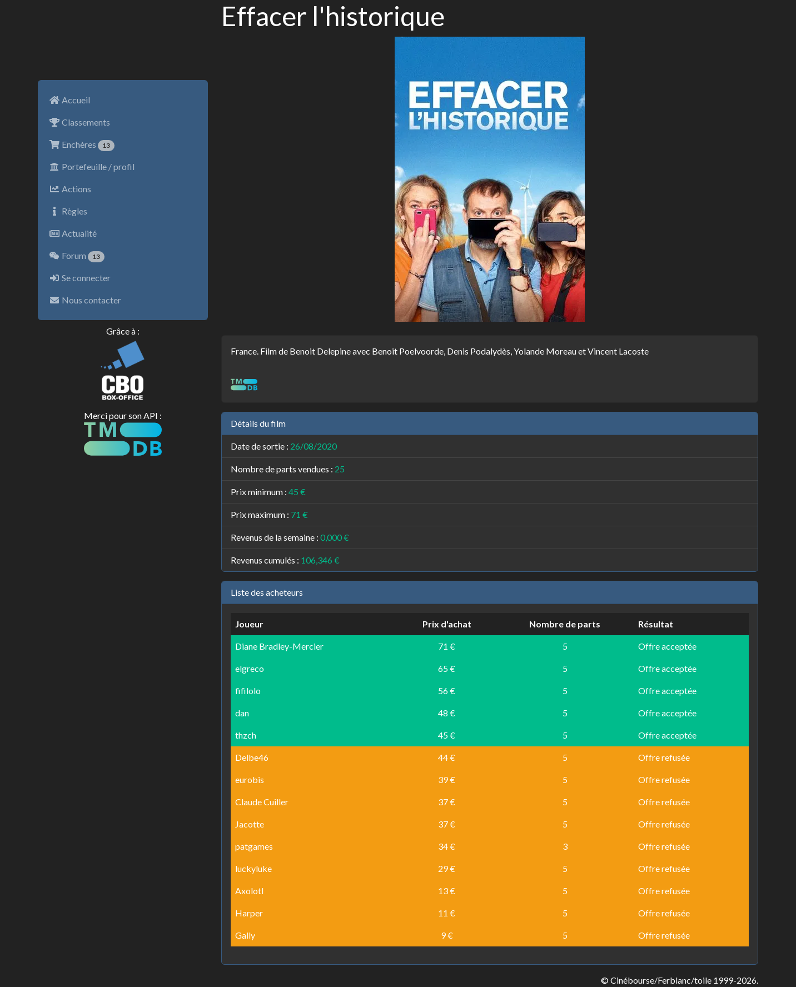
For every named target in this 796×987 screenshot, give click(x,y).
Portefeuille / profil (92, 166)
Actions (70, 188)
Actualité (73, 233)
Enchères (82, 145)
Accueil (69, 99)
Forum (77, 256)
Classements (79, 122)
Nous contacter (85, 300)
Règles (68, 211)
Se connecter (80, 277)
